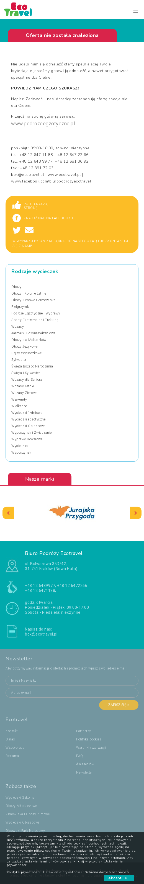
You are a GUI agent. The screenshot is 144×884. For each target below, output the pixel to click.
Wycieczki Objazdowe (28, 426)
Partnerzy (83, 731)
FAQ (79, 756)
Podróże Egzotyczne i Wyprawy (35, 313)
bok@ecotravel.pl (41, 634)
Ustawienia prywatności (62, 872)
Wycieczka (19, 446)
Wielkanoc (19, 406)
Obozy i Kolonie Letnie (28, 293)
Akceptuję (119, 878)
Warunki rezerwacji (91, 748)
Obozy (16, 287)
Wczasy (17, 327)
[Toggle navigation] (136, 12)
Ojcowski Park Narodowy (25, 831)
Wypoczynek (21, 452)
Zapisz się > (118, 705)
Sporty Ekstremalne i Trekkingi (35, 320)
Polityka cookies (88, 739)
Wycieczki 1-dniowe (26, 413)
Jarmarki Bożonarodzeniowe (33, 333)
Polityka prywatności (23, 872)
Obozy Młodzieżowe (21, 806)
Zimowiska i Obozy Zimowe (28, 814)
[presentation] (8, 513)
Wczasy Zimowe (24, 393)
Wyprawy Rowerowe (26, 439)
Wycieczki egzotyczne (28, 419)
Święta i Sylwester (25, 373)
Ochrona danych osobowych (107, 872)
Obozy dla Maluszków (29, 340)
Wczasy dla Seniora (26, 380)
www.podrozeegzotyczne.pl (43, 123)
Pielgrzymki (20, 307)
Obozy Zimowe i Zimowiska (33, 300)
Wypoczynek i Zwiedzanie (31, 433)
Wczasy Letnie (22, 386)
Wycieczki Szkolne (20, 798)
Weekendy (19, 399)
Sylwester (19, 360)
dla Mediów (85, 764)
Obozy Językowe (24, 346)
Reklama (12, 756)
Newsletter (84, 772)
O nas (10, 739)
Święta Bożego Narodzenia (32, 366)
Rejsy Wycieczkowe (26, 353)
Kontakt (12, 731)
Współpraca (15, 748)
